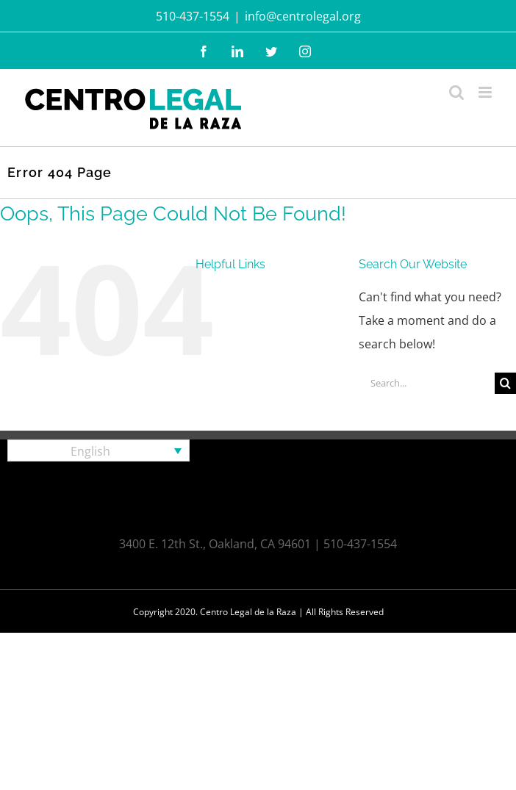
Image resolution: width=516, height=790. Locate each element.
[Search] (505, 383)
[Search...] (427, 383)
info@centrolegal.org (303, 16)
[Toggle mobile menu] (486, 92)
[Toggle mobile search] (456, 92)
